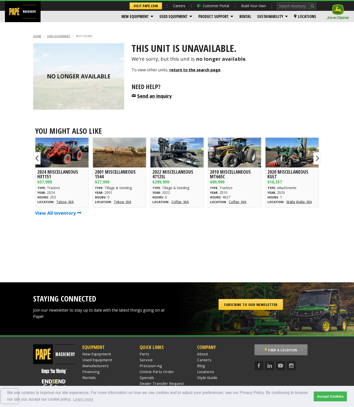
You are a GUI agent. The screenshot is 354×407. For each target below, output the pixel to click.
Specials (147, 377)
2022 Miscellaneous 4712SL (172, 174)
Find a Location (281, 349)
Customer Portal (213, 5)
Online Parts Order (157, 371)
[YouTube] (280, 365)
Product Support (213, 16)
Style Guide (207, 377)
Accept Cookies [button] (330, 396)
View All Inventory (58, 213)
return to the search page (195, 70)
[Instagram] (291, 365)
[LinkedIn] (269, 365)
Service (146, 359)
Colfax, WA (180, 201)
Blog (201, 365)
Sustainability (270, 16)
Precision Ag (151, 365)
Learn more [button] (83, 399)
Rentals (89, 377)
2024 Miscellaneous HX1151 (57, 174)
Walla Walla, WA (299, 201)
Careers (179, 5)
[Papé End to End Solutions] (54, 384)
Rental (245, 16)
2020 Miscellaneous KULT (287, 174)
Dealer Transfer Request (162, 383)
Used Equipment (174, 16)
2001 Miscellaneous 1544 (115, 174)
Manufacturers (95, 365)
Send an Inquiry (154, 96)
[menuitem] (137, 16)
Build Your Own (253, 5)
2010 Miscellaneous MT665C (230, 174)
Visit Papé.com (146, 5)
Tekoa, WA (65, 201)
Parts (144, 353)
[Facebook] (258, 365)
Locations (305, 16)
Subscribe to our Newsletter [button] (251, 304)
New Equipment (135, 16)
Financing (91, 371)
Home (37, 36)
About (202, 353)
